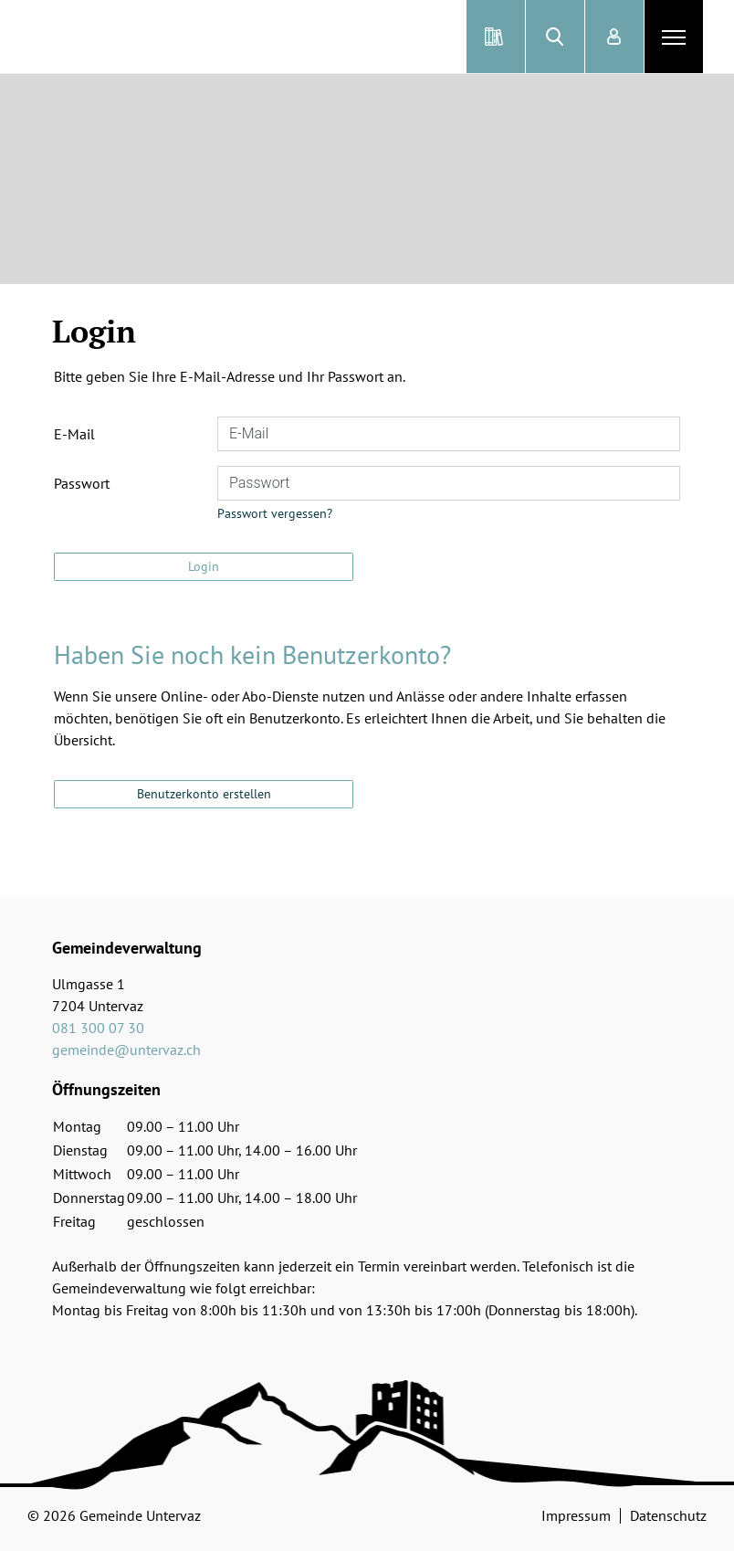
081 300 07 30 (98, 1027)
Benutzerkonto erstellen (204, 794)
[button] (555, 36)
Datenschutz (668, 1515)
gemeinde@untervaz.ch (126, 1049)
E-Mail (74, 434)
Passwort (82, 483)
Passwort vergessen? (274, 513)
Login (203, 566)
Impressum (576, 1515)
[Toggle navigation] (674, 36)
